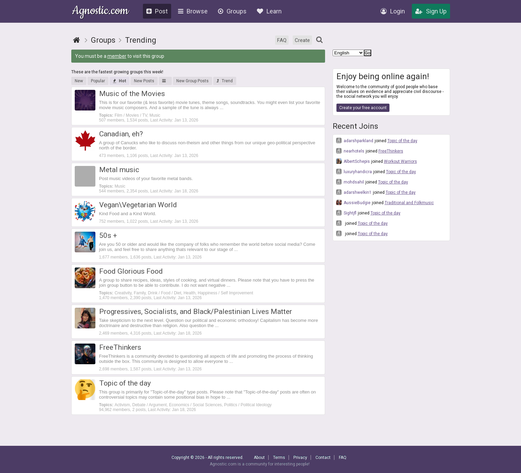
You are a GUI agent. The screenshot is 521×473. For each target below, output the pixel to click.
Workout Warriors (400, 161)
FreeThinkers (390, 151)
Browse (193, 11)
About (259, 457)
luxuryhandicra (354, 171)
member (116, 56)
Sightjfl (346, 213)
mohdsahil (350, 182)
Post (157, 11)
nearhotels (350, 151)
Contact (323, 457)
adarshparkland (354, 140)
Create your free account (363, 107)
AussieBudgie (353, 202)
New (79, 80)
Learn (269, 11)
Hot (119, 80)
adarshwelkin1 (354, 192)
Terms (279, 457)
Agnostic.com (100, 11)
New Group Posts (192, 80)
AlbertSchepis (353, 161)
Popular (98, 80)
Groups (232, 11)
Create (302, 40)
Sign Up (431, 11)
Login (393, 11)
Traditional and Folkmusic (409, 202)
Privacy (300, 457)
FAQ (281, 40)
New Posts (144, 80)
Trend (225, 80)
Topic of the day (402, 140)
